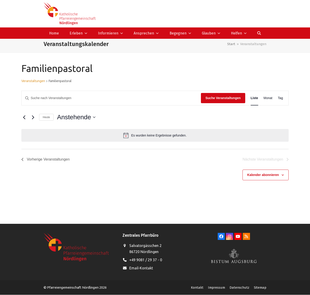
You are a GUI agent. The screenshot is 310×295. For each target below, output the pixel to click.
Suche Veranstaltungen (223, 98)
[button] (259, 33)
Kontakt (197, 287)
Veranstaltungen (33, 81)
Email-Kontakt (141, 268)
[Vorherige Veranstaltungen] (24, 117)
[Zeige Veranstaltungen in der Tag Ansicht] (280, 98)
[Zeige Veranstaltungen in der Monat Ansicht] (268, 98)
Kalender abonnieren (263, 175)
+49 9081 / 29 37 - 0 (145, 260)
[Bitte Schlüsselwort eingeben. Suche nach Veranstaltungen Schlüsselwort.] (111, 98)
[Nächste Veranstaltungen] (33, 117)
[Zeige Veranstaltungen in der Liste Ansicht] (254, 98)
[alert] (155, 135)
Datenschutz (239, 287)
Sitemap (260, 287)
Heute (46, 117)
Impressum (216, 287)
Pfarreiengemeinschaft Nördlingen (73, 287)
